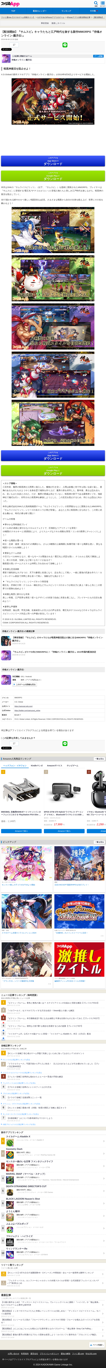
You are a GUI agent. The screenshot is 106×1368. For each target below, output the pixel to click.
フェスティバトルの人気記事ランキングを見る (19, 1083)
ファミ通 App (10, 4)
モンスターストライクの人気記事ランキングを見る (21, 1114)
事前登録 (45, 23)
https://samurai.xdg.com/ (23, 706)
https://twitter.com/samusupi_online (27, 711)
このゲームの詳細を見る (26, 684)
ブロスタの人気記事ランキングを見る (16, 1093)
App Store (53, 161)
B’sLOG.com (91, 1354)
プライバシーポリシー (49, 1354)
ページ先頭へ (98, 1345)
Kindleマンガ (37, 766)
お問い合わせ (13, 1354)
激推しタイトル (58, 23)
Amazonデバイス (54, 766)
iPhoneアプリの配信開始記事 (78, 17)
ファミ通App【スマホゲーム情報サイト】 (18, 17)
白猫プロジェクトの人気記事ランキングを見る (19, 1124)
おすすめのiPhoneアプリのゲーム (50, 17)
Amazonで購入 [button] (21, 831)
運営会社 (34, 1354)
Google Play (53, 176)
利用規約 (25, 1354)
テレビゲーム (72, 766)
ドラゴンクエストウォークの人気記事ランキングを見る (22, 1073)
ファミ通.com (78, 1354)
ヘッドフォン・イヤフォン (14, 766)
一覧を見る (99, 759)
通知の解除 (65, 1354)
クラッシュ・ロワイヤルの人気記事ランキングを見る (21, 1104)
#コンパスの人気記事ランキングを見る (16, 1060)
